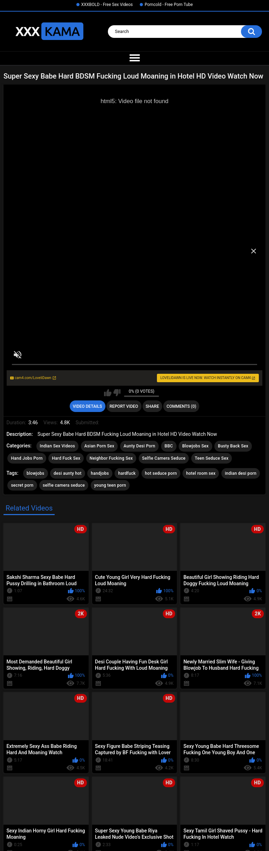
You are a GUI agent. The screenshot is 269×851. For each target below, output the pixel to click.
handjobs (100, 473)
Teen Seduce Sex (211, 458)
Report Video (124, 406)
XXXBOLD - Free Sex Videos (107, 4)
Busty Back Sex (233, 446)
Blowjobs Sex (195, 446)
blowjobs (35, 473)
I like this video (107, 392)
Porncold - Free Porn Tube (169, 4)
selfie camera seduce (64, 485)
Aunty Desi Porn (139, 446)
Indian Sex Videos (57, 446)
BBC (169, 446)
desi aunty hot (68, 473)
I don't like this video (116, 392)
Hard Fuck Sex (66, 458)
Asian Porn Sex (99, 446)
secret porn (22, 485)
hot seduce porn (161, 473)
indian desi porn (240, 473)
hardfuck (127, 473)
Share (152, 406)
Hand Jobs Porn (26, 458)
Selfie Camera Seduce (164, 458)
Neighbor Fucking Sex (111, 458)
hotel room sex (200, 473)
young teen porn (110, 485)
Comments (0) (181, 406)
